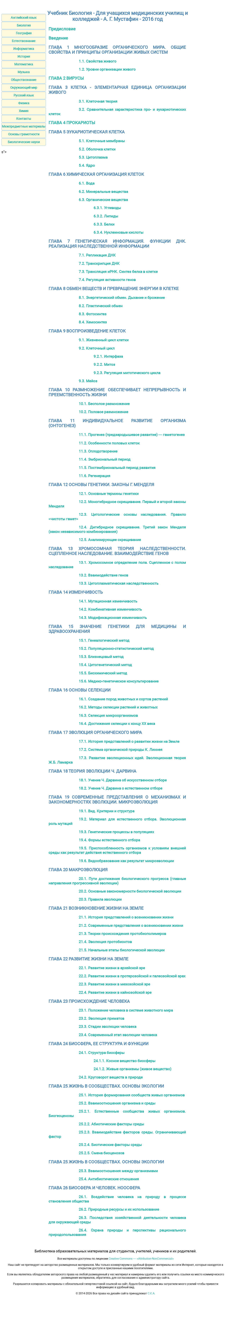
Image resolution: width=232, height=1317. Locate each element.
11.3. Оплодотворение (98, 451)
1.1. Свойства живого (97, 61)
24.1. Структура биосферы (101, 1052)
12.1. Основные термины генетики (109, 493)
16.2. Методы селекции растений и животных (118, 707)
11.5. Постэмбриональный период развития (117, 467)
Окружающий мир (23, 87)
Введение (58, 38)
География (24, 33)
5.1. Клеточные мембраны (102, 141)
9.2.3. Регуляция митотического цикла (127, 373)
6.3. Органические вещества (103, 199)
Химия (23, 111)
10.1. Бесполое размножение (104, 403)
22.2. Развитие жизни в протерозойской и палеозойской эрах (132, 976)
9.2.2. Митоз (104, 364)
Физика (23, 103)
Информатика (23, 49)
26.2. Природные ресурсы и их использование (119, 1209)
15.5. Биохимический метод (103, 673)
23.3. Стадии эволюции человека (107, 1026)
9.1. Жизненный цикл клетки (104, 340)
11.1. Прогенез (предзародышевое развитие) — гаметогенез (132, 434)
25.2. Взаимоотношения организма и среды (117, 1103)
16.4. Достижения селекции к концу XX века (117, 723)
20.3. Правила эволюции (100, 899)
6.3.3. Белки (104, 224)
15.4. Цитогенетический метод (105, 665)
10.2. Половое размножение (103, 412)
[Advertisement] (23, 207)
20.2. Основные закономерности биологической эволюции (130, 891)
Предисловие (62, 28)
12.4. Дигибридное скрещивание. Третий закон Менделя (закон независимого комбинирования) (117, 529)
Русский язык (24, 95)
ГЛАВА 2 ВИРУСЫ (66, 78)
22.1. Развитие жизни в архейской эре (112, 968)
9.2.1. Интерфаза (108, 356)
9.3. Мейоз (88, 381)
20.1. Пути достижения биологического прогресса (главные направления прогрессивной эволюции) (117, 880)
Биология (24, 25)
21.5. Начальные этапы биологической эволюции (122, 950)
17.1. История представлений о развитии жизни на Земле (129, 741)
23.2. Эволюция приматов (101, 1018)
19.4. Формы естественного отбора (109, 840)
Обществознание (23, 80)
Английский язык (24, 17)
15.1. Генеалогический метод (104, 640)
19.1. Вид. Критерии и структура (106, 811)
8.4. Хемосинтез (93, 322)
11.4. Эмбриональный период (104, 459)
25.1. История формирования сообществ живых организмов (132, 1095)
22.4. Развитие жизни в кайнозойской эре (115, 992)
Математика (23, 64)
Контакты (23, 118)
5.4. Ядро (87, 165)
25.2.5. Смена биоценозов (101, 1153)
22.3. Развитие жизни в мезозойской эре (114, 984)
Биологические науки (24, 142)
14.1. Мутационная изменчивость (108, 601)
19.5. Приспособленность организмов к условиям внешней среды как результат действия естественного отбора (117, 850)
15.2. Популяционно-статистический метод (116, 648)
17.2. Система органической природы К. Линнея (120, 749)
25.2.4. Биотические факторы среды (110, 1144)
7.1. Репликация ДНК (97, 255)
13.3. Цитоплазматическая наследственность (118, 583)
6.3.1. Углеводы (107, 208)
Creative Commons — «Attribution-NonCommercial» (141, 1258)
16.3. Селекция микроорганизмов (108, 715)
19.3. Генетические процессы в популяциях (116, 832)
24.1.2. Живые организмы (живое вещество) (132, 1069)
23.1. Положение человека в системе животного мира (126, 1010)
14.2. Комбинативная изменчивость (110, 609)
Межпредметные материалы (23, 126)
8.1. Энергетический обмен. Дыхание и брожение (122, 297)
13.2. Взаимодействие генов (103, 575)
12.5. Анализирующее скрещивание (110, 540)
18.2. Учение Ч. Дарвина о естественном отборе (120, 788)
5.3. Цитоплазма (93, 157)
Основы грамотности (23, 134)
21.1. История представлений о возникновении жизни (126, 917)
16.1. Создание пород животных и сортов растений (123, 699)
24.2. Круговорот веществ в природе (111, 1077)
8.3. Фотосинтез (92, 314)
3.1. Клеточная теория (98, 101)
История (23, 56)
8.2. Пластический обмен (101, 306)
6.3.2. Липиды (106, 216)
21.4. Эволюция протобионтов (105, 942)
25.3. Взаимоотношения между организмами (118, 1171)
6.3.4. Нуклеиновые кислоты (118, 232)
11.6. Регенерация (94, 476)
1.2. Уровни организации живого (107, 69)
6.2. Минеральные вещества (103, 191)
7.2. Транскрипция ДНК (99, 263)
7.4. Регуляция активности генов (107, 279)
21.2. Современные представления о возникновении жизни (131, 925)
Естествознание (23, 41)
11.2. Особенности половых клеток (109, 443)
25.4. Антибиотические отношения (109, 1179)
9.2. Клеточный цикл (97, 348)
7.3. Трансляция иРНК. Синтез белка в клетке (118, 271)
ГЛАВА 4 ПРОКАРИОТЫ (72, 122)
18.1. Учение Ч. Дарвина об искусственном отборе (123, 780)
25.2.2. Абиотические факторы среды (111, 1124)
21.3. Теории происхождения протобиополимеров (122, 933)
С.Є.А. (151, 1293)
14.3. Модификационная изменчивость (113, 617)
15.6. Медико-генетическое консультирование (119, 681)
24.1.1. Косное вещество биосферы (124, 1061)
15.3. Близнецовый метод (101, 656)
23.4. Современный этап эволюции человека (118, 1035)
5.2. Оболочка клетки (97, 149)
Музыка (24, 72)
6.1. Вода (86, 183)
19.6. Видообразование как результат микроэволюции (126, 861)
